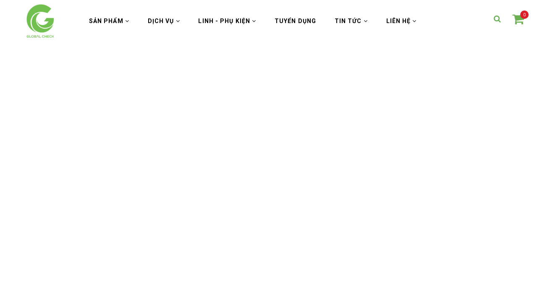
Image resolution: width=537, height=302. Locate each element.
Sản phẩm (109, 21)
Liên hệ (401, 21)
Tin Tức (351, 21)
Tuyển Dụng (295, 21)
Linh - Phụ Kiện (227, 21)
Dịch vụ (164, 21)
